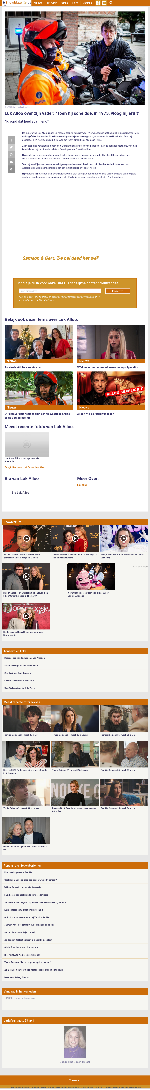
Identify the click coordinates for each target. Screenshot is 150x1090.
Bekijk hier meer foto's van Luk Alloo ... (26, 467)
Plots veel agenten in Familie (18, 872)
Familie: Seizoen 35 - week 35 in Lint (118, 770)
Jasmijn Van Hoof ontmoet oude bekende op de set (29, 925)
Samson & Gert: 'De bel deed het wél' (60, 258)
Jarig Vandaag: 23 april (19, 1020)
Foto (75, 3)
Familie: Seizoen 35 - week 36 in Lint (118, 735)
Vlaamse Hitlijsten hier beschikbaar (21, 665)
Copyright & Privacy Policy (66, 1087)
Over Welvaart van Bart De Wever (20, 688)
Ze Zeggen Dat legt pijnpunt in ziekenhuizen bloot (28, 940)
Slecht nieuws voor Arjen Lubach (20, 932)
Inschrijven (117, 291)
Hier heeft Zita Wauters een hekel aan (22, 955)
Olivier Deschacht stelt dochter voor (21, 947)
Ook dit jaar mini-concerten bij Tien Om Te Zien (27, 917)
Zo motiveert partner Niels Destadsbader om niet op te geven (33, 970)
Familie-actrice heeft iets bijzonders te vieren (26, 895)
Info (50, 1087)
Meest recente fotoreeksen (22, 702)
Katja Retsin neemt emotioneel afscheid (23, 910)
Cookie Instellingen (113, 1087)
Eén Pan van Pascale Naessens (19, 680)
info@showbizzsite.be (91, 1087)
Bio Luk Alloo (20, 492)
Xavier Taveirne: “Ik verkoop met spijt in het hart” (27, 962)
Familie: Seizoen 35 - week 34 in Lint (118, 808)
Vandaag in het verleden (20, 991)
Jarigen (87, 3)
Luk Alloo (82, 485)
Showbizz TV (12, 522)
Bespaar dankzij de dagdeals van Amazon (24, 658)
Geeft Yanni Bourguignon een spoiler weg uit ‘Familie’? (30, 880)
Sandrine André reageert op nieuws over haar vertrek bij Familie (35, 902)
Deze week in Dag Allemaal (17, 977)
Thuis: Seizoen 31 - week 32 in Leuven (70, 770)
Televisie (51, 3)
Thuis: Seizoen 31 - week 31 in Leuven (21, 808)
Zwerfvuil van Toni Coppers (17, 673)
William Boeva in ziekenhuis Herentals (22, 887)
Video (64, 3)
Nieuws (38, 3)
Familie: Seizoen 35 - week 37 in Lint (21, 735)
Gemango (136, 1087)
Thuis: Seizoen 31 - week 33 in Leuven (70, 735)
